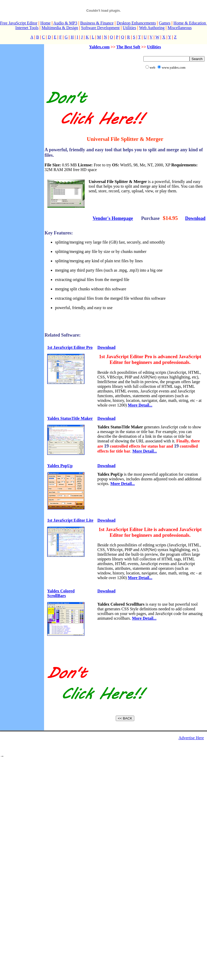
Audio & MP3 (65, 23)
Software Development (100, 27)
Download (195, 218)
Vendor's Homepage (113, 218)
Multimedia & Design (59, 27)
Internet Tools (27, 27)
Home (45, 23)
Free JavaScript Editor (18, 23)
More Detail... (140, 405)
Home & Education (190, 23)
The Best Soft (128, 47)
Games (164, 23)
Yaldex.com (99, 47)
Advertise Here (191, 738)
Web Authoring (152, 27)
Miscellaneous (180, 27)
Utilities (129, 27)
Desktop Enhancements (136, 23)
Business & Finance (97, 23)
